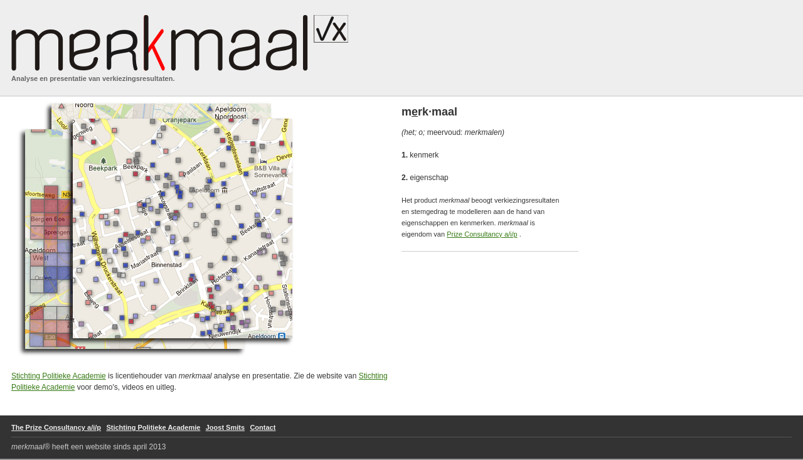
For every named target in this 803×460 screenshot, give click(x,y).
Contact (262, 427)
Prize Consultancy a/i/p (482, 234)
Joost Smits (225, 427)
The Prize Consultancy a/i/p (56, 427)
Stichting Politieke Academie (58, 376)
